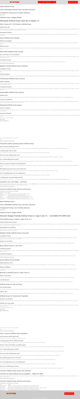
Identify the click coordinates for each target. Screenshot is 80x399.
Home (40, 2)
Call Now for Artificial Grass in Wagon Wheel (7, 63)
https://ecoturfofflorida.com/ (4, 120)
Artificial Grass (48, 2)
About (43, 2)
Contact (54, 2)
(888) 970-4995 (2, 14)
